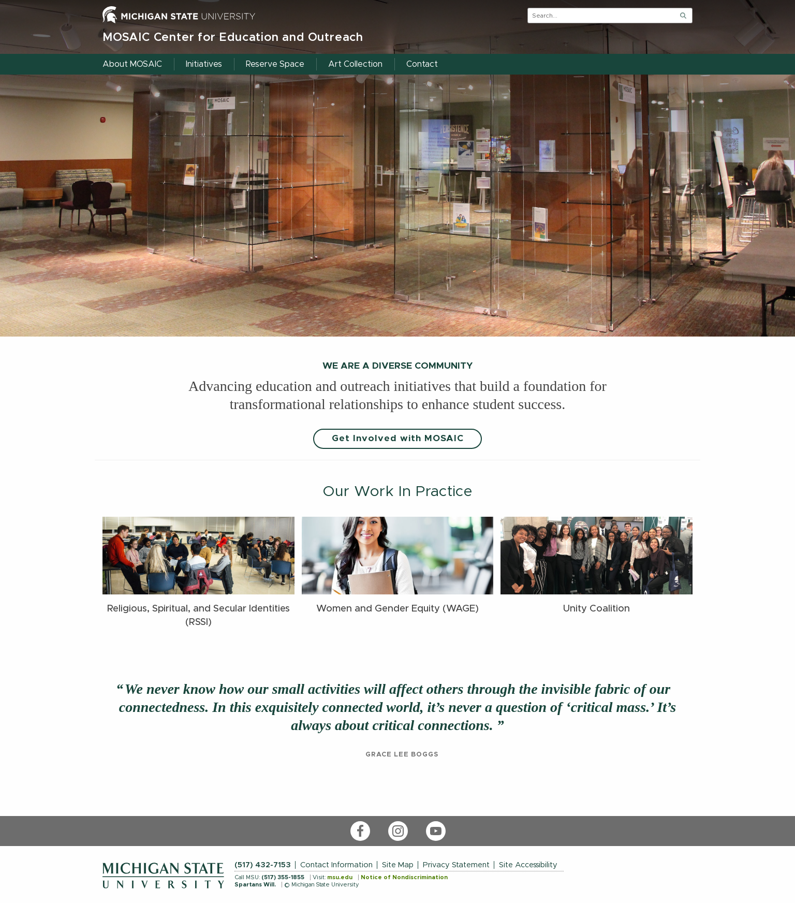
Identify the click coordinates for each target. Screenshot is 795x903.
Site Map (398, 865)
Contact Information (336, 865)
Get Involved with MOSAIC (398, 438)
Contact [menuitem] (422, 64)
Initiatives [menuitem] (204, 64)
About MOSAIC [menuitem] (132, 64)
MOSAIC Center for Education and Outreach (232, 37)
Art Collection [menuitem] (355, 64)
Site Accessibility (528, 865)
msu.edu (339, 877)
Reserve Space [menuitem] (275, 64)
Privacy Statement (456, 865)
